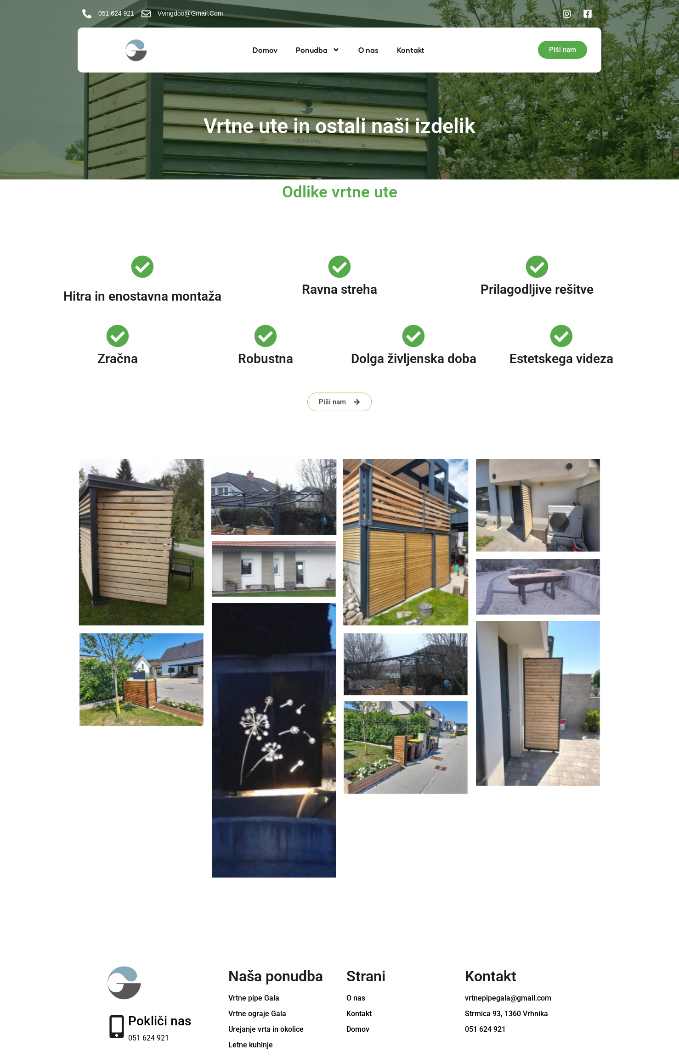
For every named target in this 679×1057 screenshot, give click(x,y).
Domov (265, 50)
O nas (368, 50)
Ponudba (318, 49)
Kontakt (410, 50)
